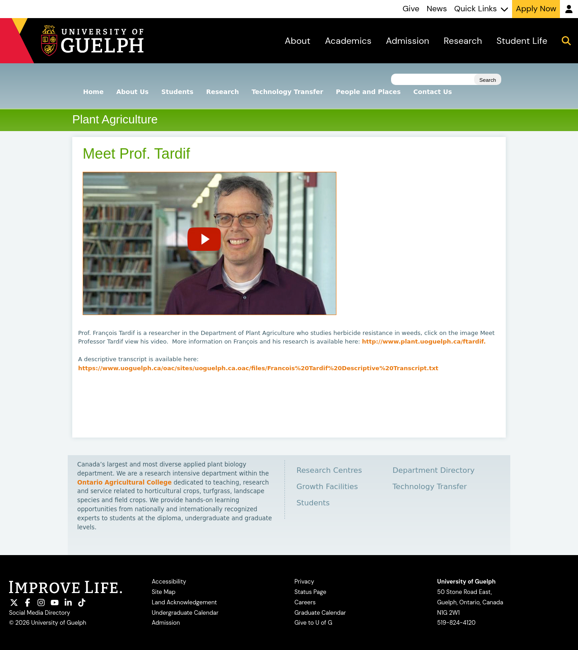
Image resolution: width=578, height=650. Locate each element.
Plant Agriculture (115, 119)
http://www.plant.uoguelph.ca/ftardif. (424, 341)
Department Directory (433, 470)
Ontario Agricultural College (124, 482)
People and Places (368, 91)
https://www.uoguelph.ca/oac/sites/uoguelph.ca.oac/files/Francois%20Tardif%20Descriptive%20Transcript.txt (258, 368)
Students (177, 91)
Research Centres (329, 470)
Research (222, 91)
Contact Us (432, 91)
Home (93, 91)
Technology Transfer (287, 91)
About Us (132, 91)
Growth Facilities (327, 486)
